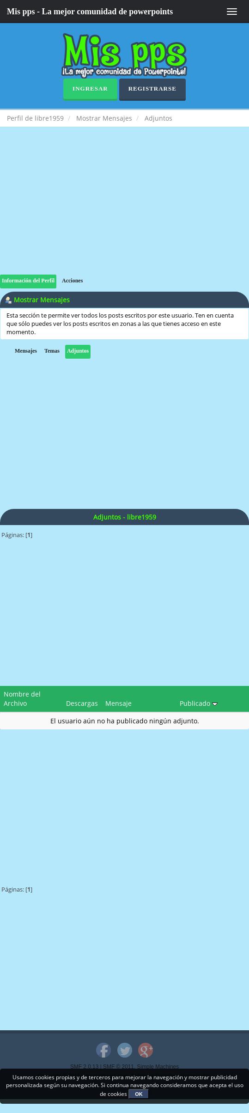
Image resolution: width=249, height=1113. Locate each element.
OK (139, 1094)
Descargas (82, 703)
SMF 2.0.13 (84, 1067)
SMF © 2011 (118, 1067)
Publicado (199, 703)
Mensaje (118, 703)
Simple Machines (158, 1067)
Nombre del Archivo (22, 699)
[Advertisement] (124, 210)
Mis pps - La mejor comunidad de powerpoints (90, 11)
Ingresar (90, 88)
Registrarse (152, 88)
